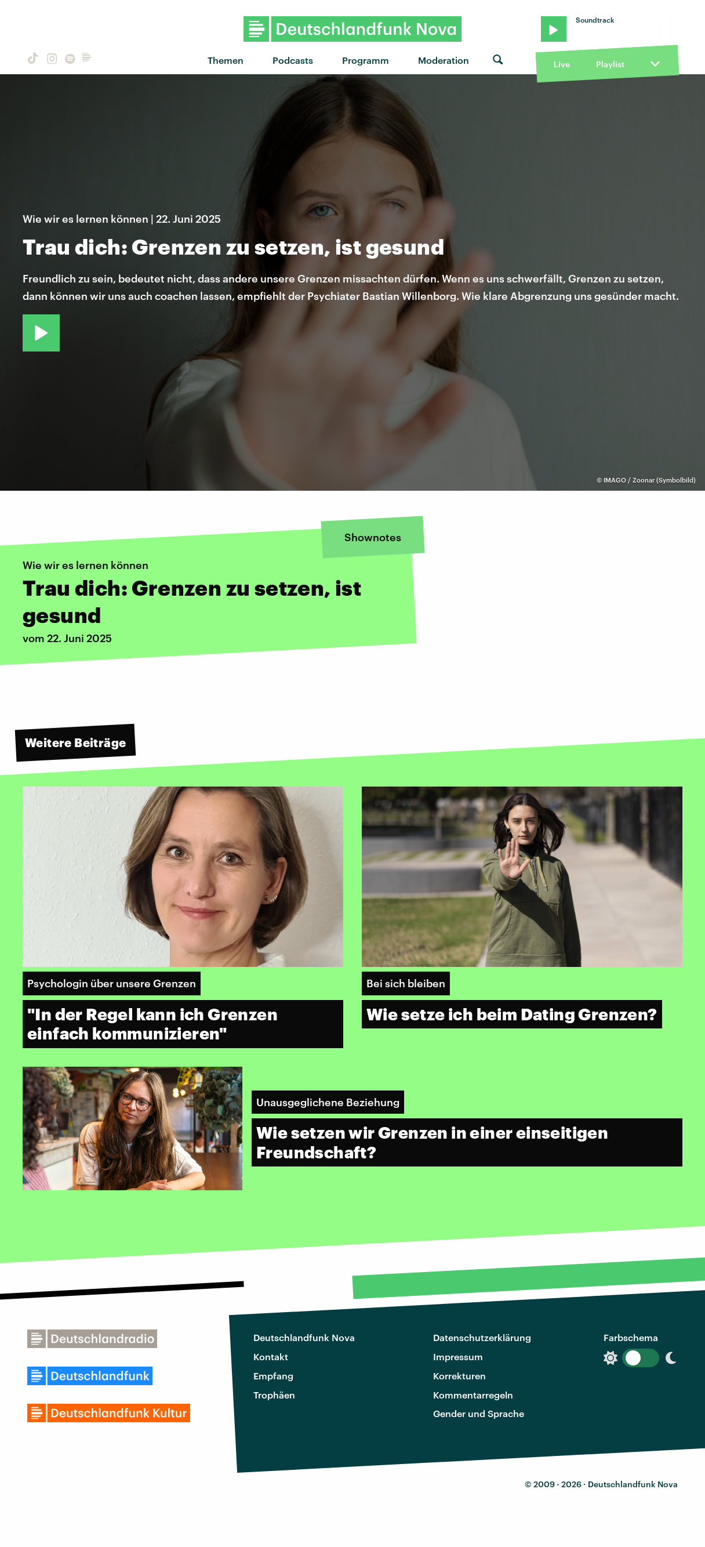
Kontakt (270, 1356)
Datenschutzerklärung (482, 1337)
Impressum (458, 1356)
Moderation (443, 60)
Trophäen (274, 1394)
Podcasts (292, 60)
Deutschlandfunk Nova (304, 1337)
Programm (365, 60)
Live (562, 64)
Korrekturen (459, 1375)
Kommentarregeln (473, 1394)
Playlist (610, 64)
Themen (226, 60)
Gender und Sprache (478, 1413)
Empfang (273, 1375)
